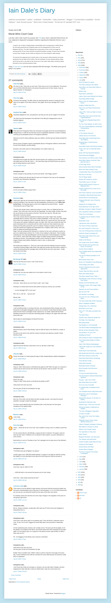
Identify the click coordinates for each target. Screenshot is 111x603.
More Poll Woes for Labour (86, 82)
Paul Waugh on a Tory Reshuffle (88, 325)
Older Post (66, 579)
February (82, 466)
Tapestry (16, 128)
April (80, 461)
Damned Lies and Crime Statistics (88, 289)
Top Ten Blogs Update (85, 177)
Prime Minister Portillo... (86, 361)
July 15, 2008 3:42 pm (19, 122)
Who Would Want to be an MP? (88, 382)
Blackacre (16, 414)
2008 (79, 65)
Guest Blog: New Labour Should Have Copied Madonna (90, 116)
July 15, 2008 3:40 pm (19, 106)
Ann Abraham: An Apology (86, 294)
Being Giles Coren (84, 221)
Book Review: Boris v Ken (86, 259)
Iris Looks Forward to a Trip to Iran (89, 228)
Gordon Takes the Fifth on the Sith (88, 271)
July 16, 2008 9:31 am (19, 442)
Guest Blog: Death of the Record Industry (90, 146)
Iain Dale (82, 495)
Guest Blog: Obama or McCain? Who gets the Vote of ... (89, 161)
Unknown (16, 354)
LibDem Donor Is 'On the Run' (87, 135)
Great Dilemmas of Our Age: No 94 (89, 207)
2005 (79, 477)
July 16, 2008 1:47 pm (19, 539)
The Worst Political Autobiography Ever (90, 327)
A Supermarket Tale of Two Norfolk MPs (90, 172)
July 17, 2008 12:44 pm (20, 571)
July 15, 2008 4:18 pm (19, 192)
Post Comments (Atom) (23, 582)
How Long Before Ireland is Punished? (90, 212)
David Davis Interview (85, 363)
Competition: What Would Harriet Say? (90, 195)
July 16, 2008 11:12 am (20, 500)
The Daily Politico (84, 315)
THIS (40, 38)
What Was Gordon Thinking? (87, 366)
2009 (79, 63)
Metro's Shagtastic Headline (87, 303)
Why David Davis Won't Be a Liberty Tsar (90, 353)
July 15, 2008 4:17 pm (19, 181)
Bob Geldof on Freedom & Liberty (88, 427)
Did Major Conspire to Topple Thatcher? (90, 209)
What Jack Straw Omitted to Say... (88, 169)
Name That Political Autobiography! (89, 344)
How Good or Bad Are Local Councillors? (90, 192)
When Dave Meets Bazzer (86, 273)
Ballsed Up (82, 371)
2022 (79, 55)
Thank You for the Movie (86, 214)
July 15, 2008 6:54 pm (19, 337)
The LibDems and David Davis (87, 439)
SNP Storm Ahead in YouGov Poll (88, 356)
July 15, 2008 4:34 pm (19, 264)
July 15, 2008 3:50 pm (19, 165)
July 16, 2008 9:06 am (19, 419)
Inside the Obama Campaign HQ (88, 233)
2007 (79, 472)
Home (39, 579)
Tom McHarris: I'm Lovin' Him (87, 332)
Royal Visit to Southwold (86, 94)
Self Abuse (82, 130)
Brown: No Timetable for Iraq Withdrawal (90, 262)
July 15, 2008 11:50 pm (20, 409)
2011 (79, 58)
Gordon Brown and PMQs (86, 447)
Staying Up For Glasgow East (87, 204)
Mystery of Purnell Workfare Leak (88, 283)
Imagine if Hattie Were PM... (87, 105)
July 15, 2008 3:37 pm (19, 92)
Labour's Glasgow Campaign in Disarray (90, 424)
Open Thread (83, 434)
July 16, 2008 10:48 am (20, 480)
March (81, 464)
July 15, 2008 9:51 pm (19, 348)
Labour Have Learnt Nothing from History (90, 96)
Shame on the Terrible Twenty (87, 429)
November (82, 70)
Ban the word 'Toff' (84, 292)
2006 (79, 475)
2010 (79, 60)
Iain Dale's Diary (32, 10)
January (81, 469)
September (82, 75)
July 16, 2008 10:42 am (20, 459)
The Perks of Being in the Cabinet (88, 85)
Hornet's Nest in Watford (86, 249)
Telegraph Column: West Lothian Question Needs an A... (88, 421)
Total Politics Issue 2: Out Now (87, 182)
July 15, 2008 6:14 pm (19, 321)
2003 (79, 482)
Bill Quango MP (18, 259)
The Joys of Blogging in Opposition (89, 411)
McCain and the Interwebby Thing (88, 330)
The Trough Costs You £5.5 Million (89, 242)
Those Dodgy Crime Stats (86, 264)
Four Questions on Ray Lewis (87, 432)
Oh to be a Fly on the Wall (86, 385)
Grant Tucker (83, 492)
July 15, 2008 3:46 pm (19, 151)
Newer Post (12, 579)
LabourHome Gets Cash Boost (87, 223)
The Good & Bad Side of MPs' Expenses (90, 301)
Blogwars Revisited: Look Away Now (89, 437)
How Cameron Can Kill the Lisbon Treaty (90, 158)
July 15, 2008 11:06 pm (20, 391)
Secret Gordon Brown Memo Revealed (90, 167)
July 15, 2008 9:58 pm (19, 359)
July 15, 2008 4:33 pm (19, 253)
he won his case (18, 66)
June (80, 456)
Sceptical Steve (18, 112)
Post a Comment (16, 575)
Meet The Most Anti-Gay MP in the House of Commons (89, 245)
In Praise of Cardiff (84, 413)
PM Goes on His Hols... (85, 174)
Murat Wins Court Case (85, 308)
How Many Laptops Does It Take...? (89, 276)
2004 (79, 480)
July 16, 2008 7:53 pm (19, 559)
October (81, 72)
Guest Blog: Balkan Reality (86, 99)
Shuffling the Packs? (85, 335)
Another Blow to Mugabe (86, 449)
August (81, 77)
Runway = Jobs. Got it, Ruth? (87, 380)
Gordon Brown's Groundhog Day (88, 197)
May (80, 459)
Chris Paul (16, 84)
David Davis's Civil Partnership (87, 350)
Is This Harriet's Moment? (86, 133)
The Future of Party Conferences (88, 226)
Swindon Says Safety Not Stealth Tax (89, 317)
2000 (79, 485)
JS (80, 498)
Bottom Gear (82, 91)
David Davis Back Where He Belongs (89, 358)
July (80, 80)
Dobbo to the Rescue (85, 240)
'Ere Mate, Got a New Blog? (87, 320)
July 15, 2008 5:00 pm (19, 275)
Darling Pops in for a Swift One (87, 306)
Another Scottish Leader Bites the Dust (90, 442)
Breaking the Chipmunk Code (87, 402)
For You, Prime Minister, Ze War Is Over (90, 124)
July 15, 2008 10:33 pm (20, 371)
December (82, 67)
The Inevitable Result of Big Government (90, 391)
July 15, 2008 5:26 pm (19, 300)
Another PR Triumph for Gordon (88, 179)
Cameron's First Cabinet (86, 444)
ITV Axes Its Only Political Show (88, 373)
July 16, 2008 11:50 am (20, 512)
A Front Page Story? (85, 164)
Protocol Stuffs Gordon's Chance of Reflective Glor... (89, 185)
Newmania (16, 198)
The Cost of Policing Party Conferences (90, 231)
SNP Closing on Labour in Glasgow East (90, 337)
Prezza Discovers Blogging (86, 155)
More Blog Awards (84, 322)
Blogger (63, 593)
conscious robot (18, 486)
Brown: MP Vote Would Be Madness (89, 153)
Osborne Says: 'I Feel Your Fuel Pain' (89, 404)
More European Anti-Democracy (88, 368)
